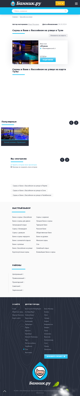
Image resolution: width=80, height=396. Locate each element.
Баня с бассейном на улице (22, 248)
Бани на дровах (42, 236)
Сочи (46, 343)
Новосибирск (29, 315)
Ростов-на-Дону (30, 343)
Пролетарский (18, 282)
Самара (46, 318)
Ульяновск (47, 349)
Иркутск (28, 331)
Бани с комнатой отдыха (21, 240)
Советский (16, 286)
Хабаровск (28, 324)
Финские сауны (42, 240)
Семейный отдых (42, 248)
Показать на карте (58, 35)
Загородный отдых (19, 225)
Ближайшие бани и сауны (45, 252)
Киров (46, 321)
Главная (15, 17)
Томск (46, 331)
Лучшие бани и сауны (44, 221)
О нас (14, 309)
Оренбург (28, 334)
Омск (46, 315)
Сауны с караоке (42, 217)
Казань (46, 312)
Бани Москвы (48, 309)
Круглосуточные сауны (20, 252)
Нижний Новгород (31, 337)
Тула (26, 349)
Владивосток (48, 324)
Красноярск (29, 318)
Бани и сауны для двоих (21, 221)
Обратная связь (17, 312)
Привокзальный (18, 278)
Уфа (26, 340)
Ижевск (46, 327)
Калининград (48, 340)
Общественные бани (44, 232)
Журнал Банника (18, 315)
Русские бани (41, 229)
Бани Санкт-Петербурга (33, 309)
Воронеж (47, 337)
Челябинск (28, 346)
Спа (37, 244)
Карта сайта (16, 318)
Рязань (46, 346)
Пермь (27, 327)
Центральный (18, 274)
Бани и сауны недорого (21, 236)
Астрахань (47, 334)
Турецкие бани (41, 225)
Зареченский (17, 290)
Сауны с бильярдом (19, 229)
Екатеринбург (29, 312)
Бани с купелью (18, 244)
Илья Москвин (33, 24)
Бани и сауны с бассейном (22, 217)
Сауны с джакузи (18, 232)
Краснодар (29, 321)
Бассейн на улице (26, 17)
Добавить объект (56, 356)
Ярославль (28, 352)
